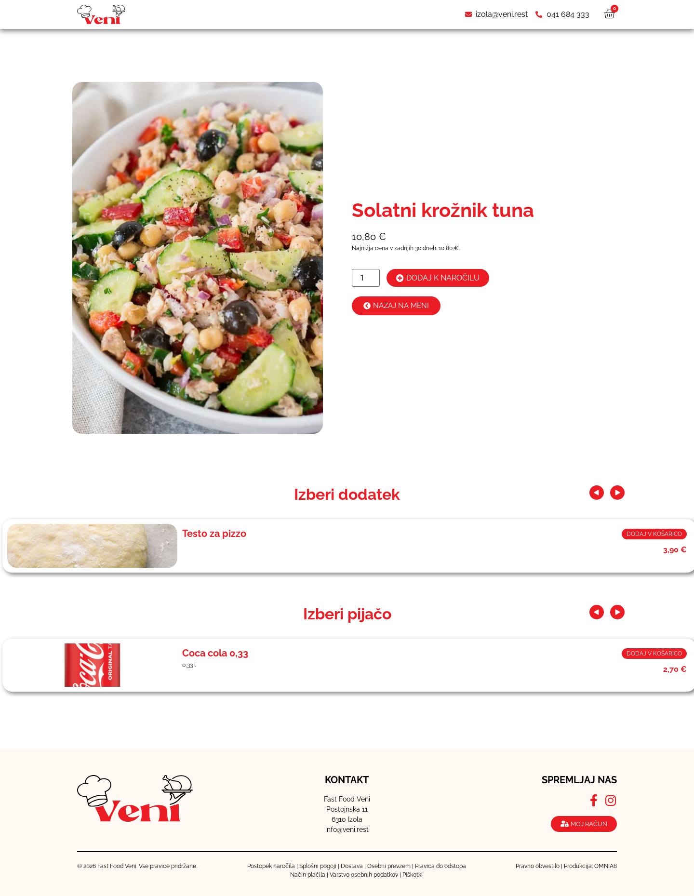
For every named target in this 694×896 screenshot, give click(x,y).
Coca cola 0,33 (215, 653)
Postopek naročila (271, 866)
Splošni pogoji (317, 866)
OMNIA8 (605, 866)
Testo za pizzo (214, 533)
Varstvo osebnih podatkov (364, 874)
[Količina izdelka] (366, 278)
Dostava (352, 866)
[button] (596, 492)
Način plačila (307, 874)
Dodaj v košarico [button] (654, 534)
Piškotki (412, 874)
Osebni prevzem (389, 866)
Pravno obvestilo (538, 866)
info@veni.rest (347, 829)
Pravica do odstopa (440, 866)
